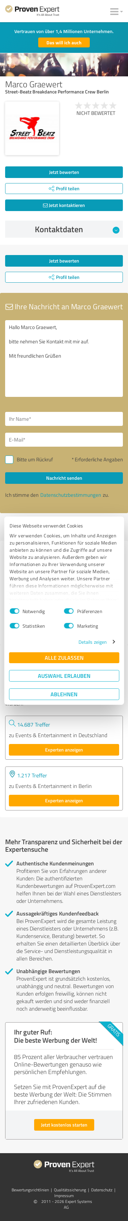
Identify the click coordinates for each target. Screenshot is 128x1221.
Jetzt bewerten (64, 172)
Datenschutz (101, 1190)
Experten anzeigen (64, 749)
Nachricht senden (64, 478)
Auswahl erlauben (64, 676)
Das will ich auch (64, 42)
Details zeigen (93, 642)
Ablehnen (64, 694)
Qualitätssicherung (70, 1190)
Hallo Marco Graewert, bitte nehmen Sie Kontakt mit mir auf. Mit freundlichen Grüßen (64, 358)
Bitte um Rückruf (35, 459)
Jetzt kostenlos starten (64, 1124)
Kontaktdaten (77, 229)
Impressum (64, 1195)
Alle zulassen (64, 657)
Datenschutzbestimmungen (70, 494)
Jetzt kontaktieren (64, 205)
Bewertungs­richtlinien (30, 1190)
